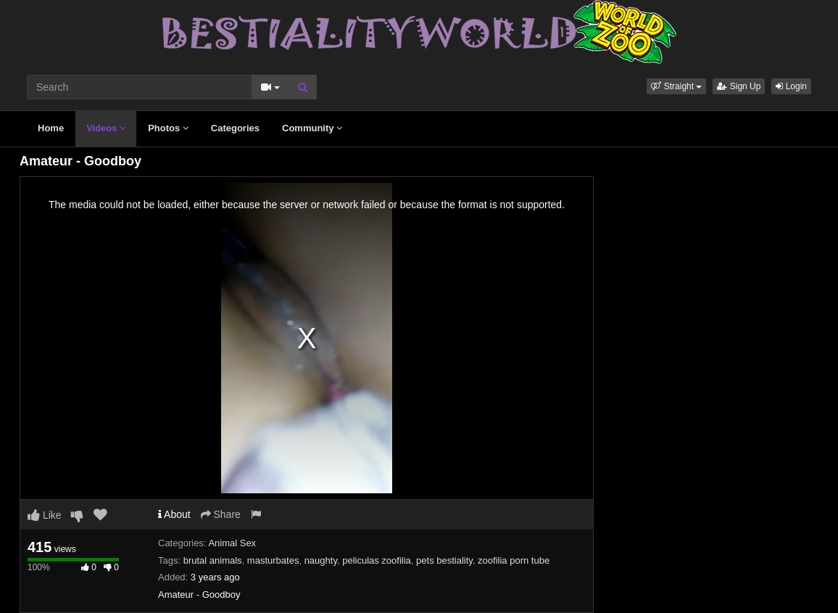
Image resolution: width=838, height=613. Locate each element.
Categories (235, 128)
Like (45, 515)
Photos (168, 128)
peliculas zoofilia (376, 560)
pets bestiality (444, 560)
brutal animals (212, 560)
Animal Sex (232, 543)
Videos (105, 128)
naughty (320, 560)
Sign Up (738, 86)
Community (312, 128)
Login (791, 86)
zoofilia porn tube (513, 560)
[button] (676, 86)
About (174, 514)
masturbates (273, 560)
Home (51, 128)
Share (221, 514)
